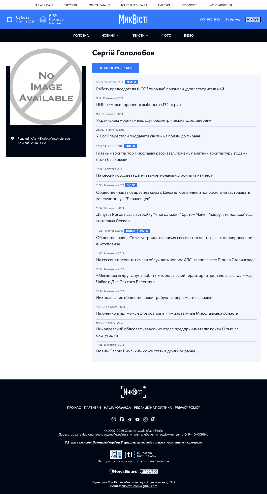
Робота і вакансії (99, 5)
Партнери (92, 407)
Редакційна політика (153, 407)
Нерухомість (189, 5)
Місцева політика (220, 5)
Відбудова (70, 5)
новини (108, 35)
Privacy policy (187, 407)
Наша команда (117, 407)
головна (81, 35)
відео (189, 35)
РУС (210, 19)
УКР (202, 19)
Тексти (139, 35)
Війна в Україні (44, 5)
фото (166, 35)
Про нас (74, 407)
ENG (217, 19)
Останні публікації (115, 68)
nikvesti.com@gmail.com (139, 486)
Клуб (254, 19)
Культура (164, 5)
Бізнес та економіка (134, 5)
